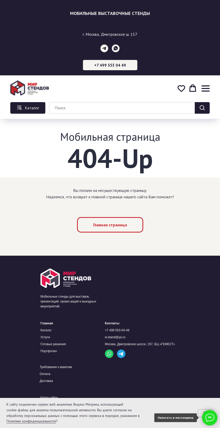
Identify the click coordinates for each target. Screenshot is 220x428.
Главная (46, 323)
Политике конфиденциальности (31, 421)
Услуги (45, 337)
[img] (109, 354)
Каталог (46, 330)
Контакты (112, 323)
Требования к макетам (56, 367)
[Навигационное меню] (205, 88)
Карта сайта (49, 397)
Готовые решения (53, 344)
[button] (181, 88)
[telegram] (104, 48)
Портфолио (48, 351)
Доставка (46, 381)
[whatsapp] (116, 48)
